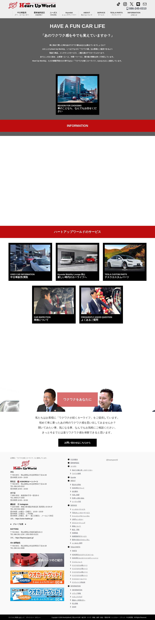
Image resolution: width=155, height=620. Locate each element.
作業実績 (75, 533)
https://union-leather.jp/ (24, 519)
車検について (76, 526)
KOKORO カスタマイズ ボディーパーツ (85, 558)
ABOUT (86, 14)
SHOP (74, 607)
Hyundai (69, 14)
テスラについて (77, 562)
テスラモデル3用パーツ (79, 565)
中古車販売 (22, 14)
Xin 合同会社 (15, 543)
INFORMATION (134, 14)
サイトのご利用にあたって (17, 617)
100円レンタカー (77, 519)
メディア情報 (76, 593)
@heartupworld (112, 460)
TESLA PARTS (116, 14)
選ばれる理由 (76, 484)
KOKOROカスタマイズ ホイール (82, 555)
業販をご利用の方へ (78, 600)
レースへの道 (76, 501)
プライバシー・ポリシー (33, 617)
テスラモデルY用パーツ (80, 569)
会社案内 (75, 491)
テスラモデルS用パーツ (80, 575)
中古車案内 (74, 459)
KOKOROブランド (78, 488)
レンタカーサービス (78, 509)
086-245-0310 (136, 8)
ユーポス (53, 14)
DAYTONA (14, 529)
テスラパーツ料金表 (78, 582)
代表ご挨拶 (75, 495)
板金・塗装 (75, 529)
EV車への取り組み (78, 498)
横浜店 (12, 504)
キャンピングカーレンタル (81, 516)
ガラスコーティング (78, 523)
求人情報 (75, 603)
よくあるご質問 (77, 543)
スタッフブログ (77, 597)
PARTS (74, 551)
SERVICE (101, 14)
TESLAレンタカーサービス (81, 513)
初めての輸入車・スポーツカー (82, 470)
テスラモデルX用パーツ (80, 572)
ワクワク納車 (76, 473)
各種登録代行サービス (79, 536)
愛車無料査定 (39, 14)
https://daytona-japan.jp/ (24, 538)
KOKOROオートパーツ (27, 481)
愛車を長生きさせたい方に (81, 540)
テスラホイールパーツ (79, 579)
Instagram (23, 504)
